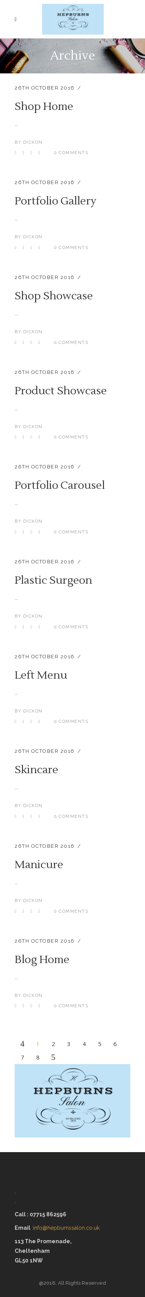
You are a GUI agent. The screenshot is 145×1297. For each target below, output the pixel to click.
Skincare (36, 770)
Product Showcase (61, 391)
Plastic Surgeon (53, 580)
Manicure (39, 865)
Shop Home (44, 106)
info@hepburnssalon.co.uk (67, 1228)
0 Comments (71, 152)
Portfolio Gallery (55, 201)
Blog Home (42, 960)
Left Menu (41, 675)
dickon (33, 142)
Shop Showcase (54, 296)
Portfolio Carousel (60, 485)
